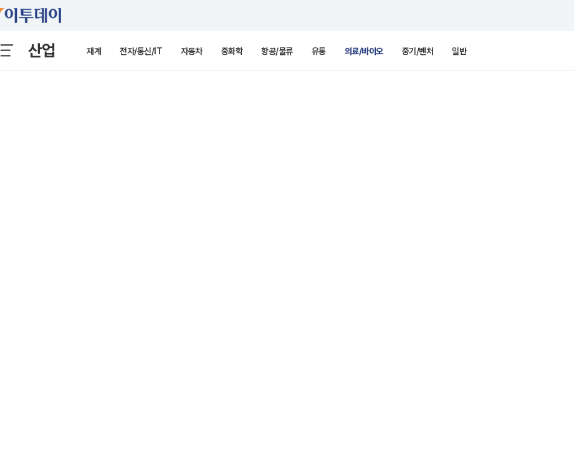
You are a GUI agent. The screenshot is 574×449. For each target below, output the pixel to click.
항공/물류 (277, 51)
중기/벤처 (418, 51)
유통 (319, 51)
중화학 (232, 51)
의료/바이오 (364, 51)
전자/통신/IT (141, 51)
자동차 (192, 51)
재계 (94, 51)
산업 (41, 50)
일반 (459, 51)
